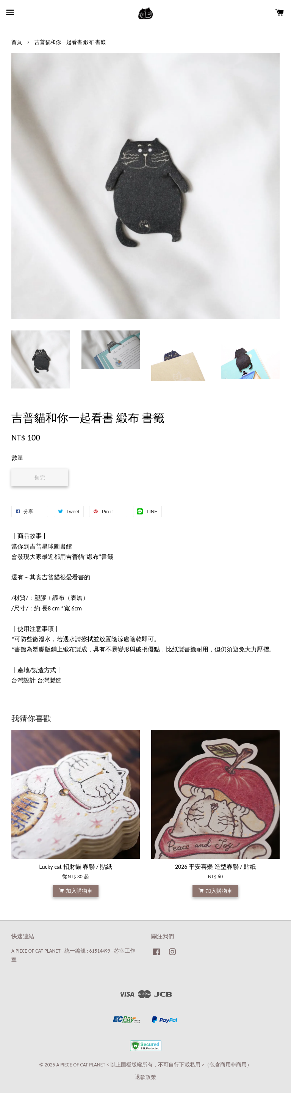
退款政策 (145, 1077)
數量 (17, 457)
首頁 (16, 42)
